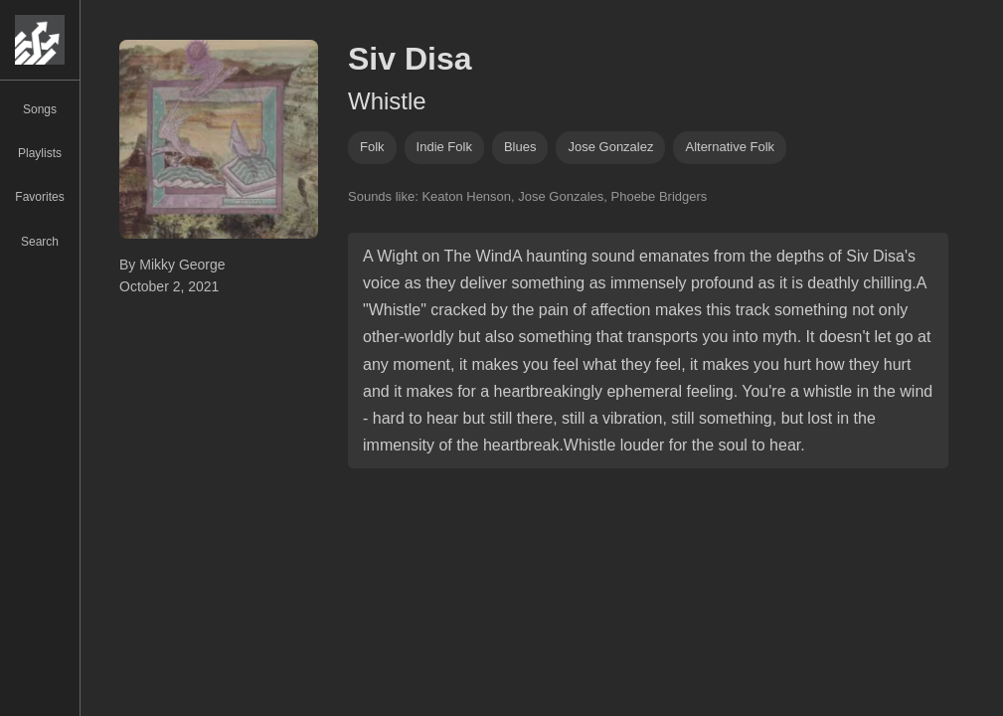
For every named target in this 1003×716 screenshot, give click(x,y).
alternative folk (729, 146)
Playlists (40, 153)
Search (40, 242)
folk (372, 146)
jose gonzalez (610, 146)
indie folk (444, 146)
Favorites (39, 197)
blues (520, 146)
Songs (40, 109)
